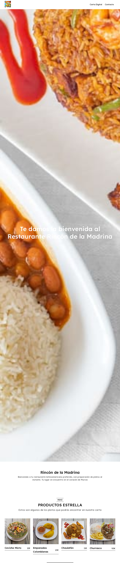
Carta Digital (96, 4)
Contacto (109, 4)
